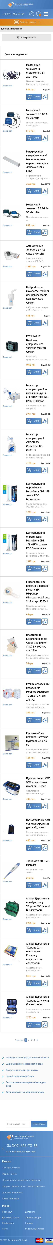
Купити (33, 97)
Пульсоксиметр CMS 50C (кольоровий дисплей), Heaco (38, 782)
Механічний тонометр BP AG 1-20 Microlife (37, 114)
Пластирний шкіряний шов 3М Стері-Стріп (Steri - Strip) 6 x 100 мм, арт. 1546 (37, 643)
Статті (5, 1229)
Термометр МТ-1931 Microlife (38, 863)
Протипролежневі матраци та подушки (21, 1180)
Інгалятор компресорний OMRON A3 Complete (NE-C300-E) (35, 442)
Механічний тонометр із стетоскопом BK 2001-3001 (35, 71)
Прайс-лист (8, 1223)
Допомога (30, 1212)
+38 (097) (13, 14)
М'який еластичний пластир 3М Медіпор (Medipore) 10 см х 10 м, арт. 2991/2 (37, 692)
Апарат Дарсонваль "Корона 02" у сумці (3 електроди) (37, 1000)
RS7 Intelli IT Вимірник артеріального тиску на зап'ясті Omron (36, 344)
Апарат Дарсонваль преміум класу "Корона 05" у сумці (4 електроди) (38, 904)
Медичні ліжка (9, 1174)
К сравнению (44, 97)
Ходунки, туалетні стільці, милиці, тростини (23, 1186)
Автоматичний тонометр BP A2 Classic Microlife (35, 250)
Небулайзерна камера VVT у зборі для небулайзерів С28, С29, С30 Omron (37, 295)
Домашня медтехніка (12, 1193)
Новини (29, 1223)
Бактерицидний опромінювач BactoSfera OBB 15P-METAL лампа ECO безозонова (36, 541)
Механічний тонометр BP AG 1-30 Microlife (37, 208)
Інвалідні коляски (11, 1168)
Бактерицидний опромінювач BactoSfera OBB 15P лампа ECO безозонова (37, 492)
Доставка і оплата (10, 1218)
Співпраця (7, 1212)
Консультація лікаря (34, 1229)
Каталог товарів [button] (28, 22)
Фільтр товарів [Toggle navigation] (26, 38)
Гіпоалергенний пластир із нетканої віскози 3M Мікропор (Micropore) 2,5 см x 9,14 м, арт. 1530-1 (37, 592)
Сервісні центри (33, 1218)
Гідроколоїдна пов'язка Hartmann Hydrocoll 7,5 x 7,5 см (37, 739)
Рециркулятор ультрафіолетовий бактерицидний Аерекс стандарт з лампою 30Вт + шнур (37, 161)
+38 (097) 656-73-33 (21, 1146)
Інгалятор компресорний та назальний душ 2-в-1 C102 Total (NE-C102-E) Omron (37, 393)
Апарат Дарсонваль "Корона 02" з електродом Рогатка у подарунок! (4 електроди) (37, 953)
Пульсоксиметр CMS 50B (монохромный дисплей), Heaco (38, 823)
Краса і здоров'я (10, 1199)
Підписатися (39, 1124)
